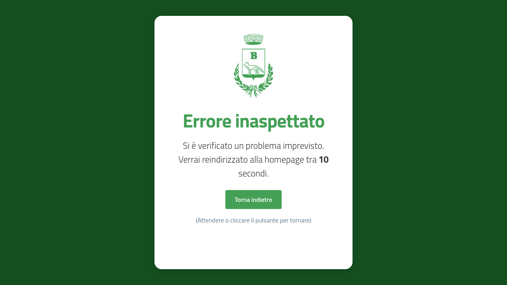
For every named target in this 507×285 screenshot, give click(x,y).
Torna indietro (254, 199)
